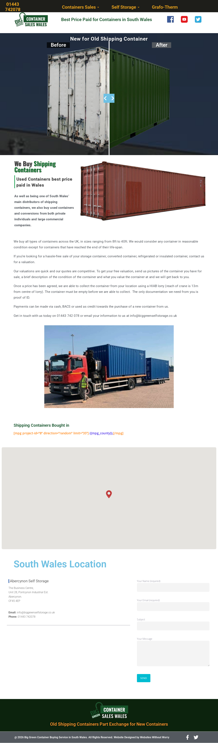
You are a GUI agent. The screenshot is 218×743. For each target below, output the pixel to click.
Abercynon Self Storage (29, 581)
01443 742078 (26, 616)
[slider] (109, 98)
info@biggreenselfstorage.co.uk (36, 612)
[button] (80, 7)
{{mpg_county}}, (101, 433)
